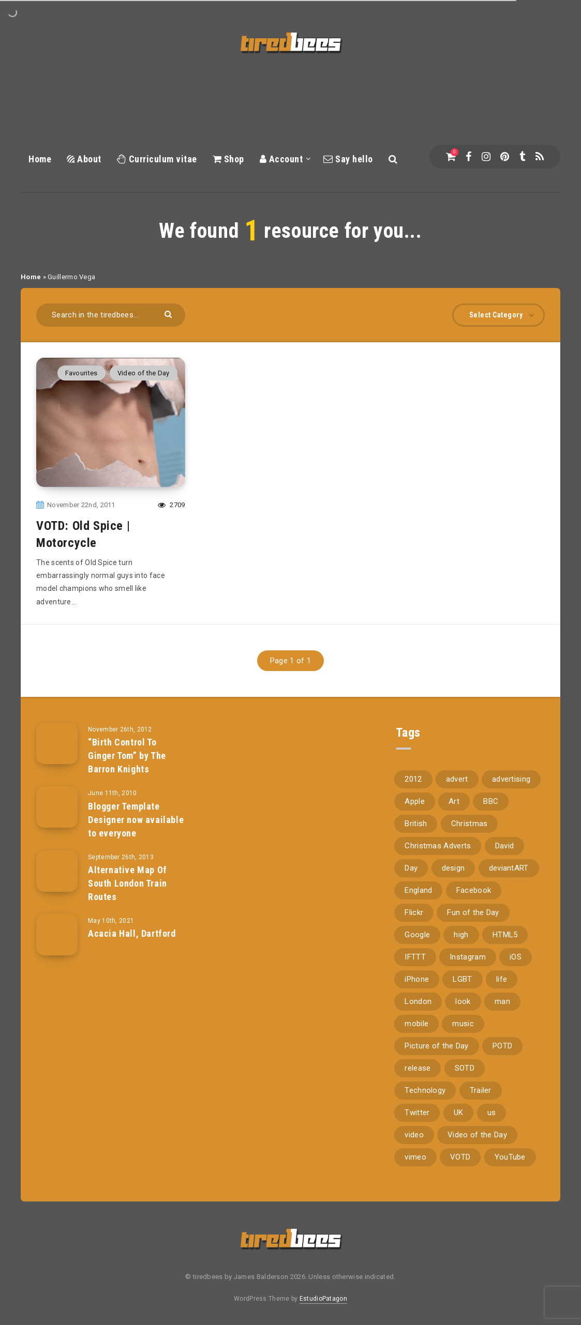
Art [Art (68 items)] (454, 801)
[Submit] (169, 313)
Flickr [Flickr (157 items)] (414, 912)
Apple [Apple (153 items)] (415, 801)
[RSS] (539, 156)
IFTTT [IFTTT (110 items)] (415, 957)
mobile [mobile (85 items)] (416, 1023)
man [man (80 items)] (502, 1001)
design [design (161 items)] (453, 868)
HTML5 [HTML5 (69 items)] (505, 934)
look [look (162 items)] (462, 1001)
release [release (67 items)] (417, 1068)
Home (39, 159)
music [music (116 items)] (463, 1023)
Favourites (81, 373)
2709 (171, 505)
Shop (228, 159)
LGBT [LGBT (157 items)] (462, 979)
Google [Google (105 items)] (417, 934)
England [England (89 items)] (418, 890)
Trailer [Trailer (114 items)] (480, 1090)
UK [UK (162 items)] (459, 1112)
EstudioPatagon (323, 1298)
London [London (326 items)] (418, 1001)
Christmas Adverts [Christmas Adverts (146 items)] (438, 845)
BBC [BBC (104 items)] (490, 801)
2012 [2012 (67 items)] (413, 779)
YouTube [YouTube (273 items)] (510, 1157)
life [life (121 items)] (501, 979)
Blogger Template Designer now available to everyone (136, 820)
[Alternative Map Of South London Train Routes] (57, 871)
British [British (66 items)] (416, 823)
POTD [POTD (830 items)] (502, 1045)
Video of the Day (143, 373)
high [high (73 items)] (461, 934)
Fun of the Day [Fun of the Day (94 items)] (473, 912)
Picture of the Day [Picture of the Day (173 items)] (436, 1045)
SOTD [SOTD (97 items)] (464, 1068)
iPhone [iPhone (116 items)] (417, 979)
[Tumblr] (522, 156)
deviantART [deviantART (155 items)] (509, 868)
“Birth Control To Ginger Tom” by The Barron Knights (127, 755)
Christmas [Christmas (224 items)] (469, 823)
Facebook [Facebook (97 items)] (473, 890)
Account (281, 159)
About (84, 159)
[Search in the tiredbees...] (110, 315)
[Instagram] (486, 156)
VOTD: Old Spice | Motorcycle (83, 534)
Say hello (348, 159)
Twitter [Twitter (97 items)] (417, 1112)
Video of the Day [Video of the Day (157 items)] (477, 1134)
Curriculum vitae (157, 159)
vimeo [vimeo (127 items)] (415, 1157)
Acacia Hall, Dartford (132, 933)
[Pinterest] (504, 156)
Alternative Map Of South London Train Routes (127, 883)
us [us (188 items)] (491, 1112)
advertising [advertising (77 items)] (511, 779)
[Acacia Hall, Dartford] (57, 934)
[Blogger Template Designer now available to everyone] (57, 807)
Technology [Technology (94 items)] (425, 1090)
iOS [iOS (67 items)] (516, 957)
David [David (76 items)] (504, 845)
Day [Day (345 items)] (411, 868)
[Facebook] (468, 156)
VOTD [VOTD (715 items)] (460, 1157)
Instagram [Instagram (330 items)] (468, 957)
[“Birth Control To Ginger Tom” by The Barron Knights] (57, 743)
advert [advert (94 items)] (457, 779)
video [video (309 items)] (414, 1134)
